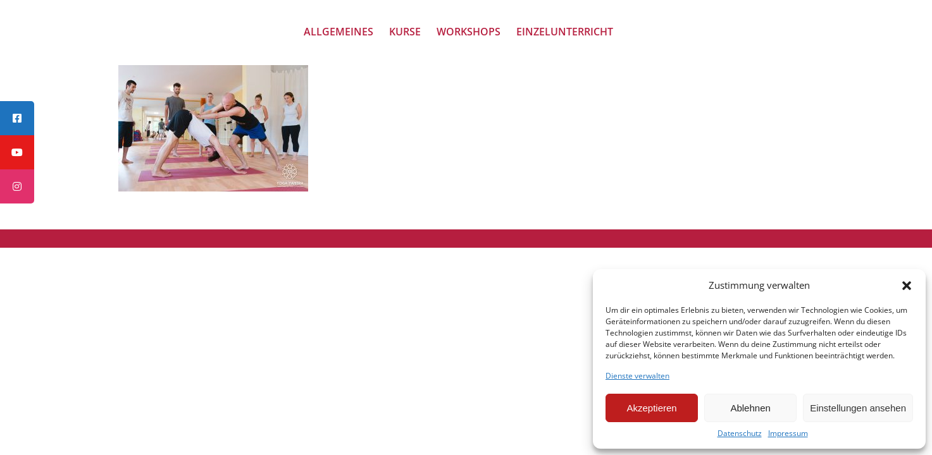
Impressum (788, 433)
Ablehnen (750, 408)
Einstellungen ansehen (858, 408)
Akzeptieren (651, 408)
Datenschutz (740, 433)
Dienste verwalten (637, 376)
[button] (906, 285)
